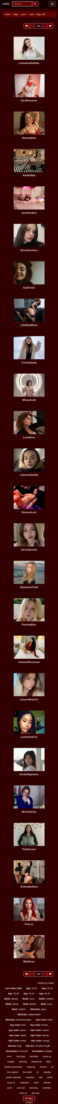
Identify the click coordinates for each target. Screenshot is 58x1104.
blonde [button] (40, 1035)
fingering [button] (31, 1067)
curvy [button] (28, 999)
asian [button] (38, 1009)
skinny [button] (12, 1004)
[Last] (50, 26)
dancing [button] (23, 1061)
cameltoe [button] (33, 1056)
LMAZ (6, 3)
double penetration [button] (13, 1067)
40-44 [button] (44, 993)
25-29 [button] (13, 993)
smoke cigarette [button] (13, 1077)
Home (7, 14)
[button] (13, 988)
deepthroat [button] (36, 1061)
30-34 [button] (29, 993)
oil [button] (38, 1072)
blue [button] (18, 1025)
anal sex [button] (21, 1088)
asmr (23, 14)
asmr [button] (9, 1056)
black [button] (44, 1019)
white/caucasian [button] (18, 1019)
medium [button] (46, 999)
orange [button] (40, 1040)
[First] (27, 26)
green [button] (17, 1030)
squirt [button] (49, 1077)
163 (38, 26)
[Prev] (32, 26)
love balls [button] (27, 1072)
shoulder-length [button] (38, 1046)
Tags (15, 14)
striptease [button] (24, 1082)
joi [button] (53, 1067)
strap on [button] (11, 1082)
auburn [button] (39, 1030)
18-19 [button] (31, 988)
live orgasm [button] (12, 1072)
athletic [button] (11, 999)
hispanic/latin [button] (29, 1014)
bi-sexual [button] (16, 1051)
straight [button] (42, 1051)
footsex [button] (43, 1067)
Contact (29, 1102)
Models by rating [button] (46, 983)
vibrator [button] (47, 1082)
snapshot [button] (30, 1077)
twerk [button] (36, 1082)
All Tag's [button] (29, 1098)
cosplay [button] (10, 1061)
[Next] (44, 26)
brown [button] (39, 1025)
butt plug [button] (21, 1056)
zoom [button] (9, 1088)
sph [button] (41, 1077)
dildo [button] (48, 1061)
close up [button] (47, 1056)
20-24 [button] (47, 988)
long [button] (14, 1046)
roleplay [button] (47, 1072)
